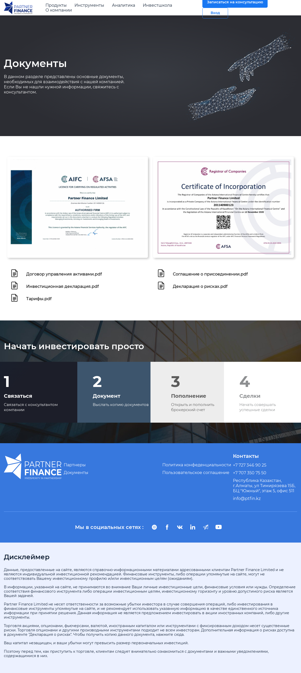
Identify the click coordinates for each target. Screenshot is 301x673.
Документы (76, 472)
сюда (179, 634)
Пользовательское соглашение (195, 472)
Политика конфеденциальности (196, 464)
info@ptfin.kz (247, 498)
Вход (215, 13)
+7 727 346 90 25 (249, 465)
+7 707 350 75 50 (249, 472)
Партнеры (75, 464)
